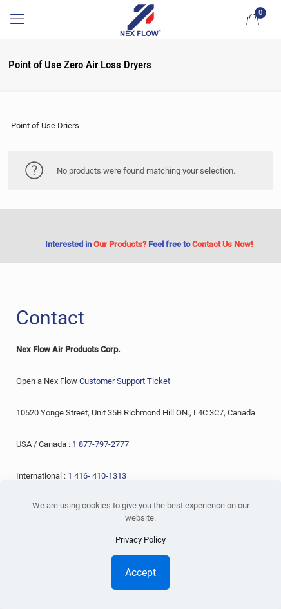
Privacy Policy (140, 539)
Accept (140, 572)
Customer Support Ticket (124, 381)
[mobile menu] (17, 19)
